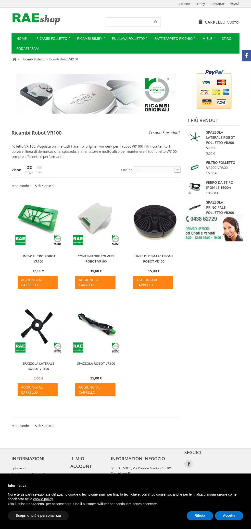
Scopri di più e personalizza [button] (38, 515)
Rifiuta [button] (200, 515)
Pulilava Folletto (128, 38)
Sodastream (27, 48)
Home (21, 38)
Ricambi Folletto (52, 38)
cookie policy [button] (43, 499)
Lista (39, 170)
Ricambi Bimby (89, 38)
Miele (207, 38)
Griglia (29, 170)
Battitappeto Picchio (173, 38)
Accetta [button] (229, 515)
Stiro (226, 38)
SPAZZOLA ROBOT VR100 (96, 363)
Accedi (234, 3)
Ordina (127, 169)
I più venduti (204, 120)
